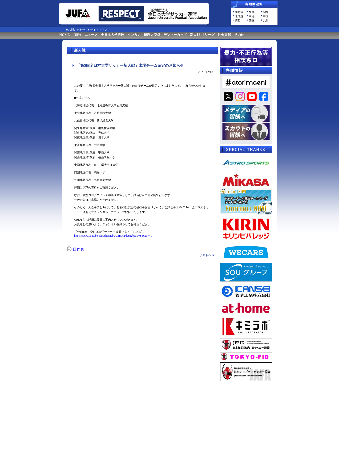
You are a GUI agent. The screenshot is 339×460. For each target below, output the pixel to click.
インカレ (134, 35)
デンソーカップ (175, 35)
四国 (251, 20)
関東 (266, 12)
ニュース (91, 35)
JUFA (77, 35)
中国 (266, 16)
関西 (237, 20)
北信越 (239, 16)
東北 (251, 12)
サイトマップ (98, 29)
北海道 (239, 12)
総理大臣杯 (152, 35)
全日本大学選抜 (112, 35)
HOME (64, 35)
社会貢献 (224, 35)
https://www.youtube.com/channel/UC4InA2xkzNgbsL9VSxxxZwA (113, 235)
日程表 (75, 249)
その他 (239, 35)
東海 (251, 16)
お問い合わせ (76, 29)
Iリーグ (208, 35)
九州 (266, 20)
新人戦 (195, 35)
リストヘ (205, 255)
